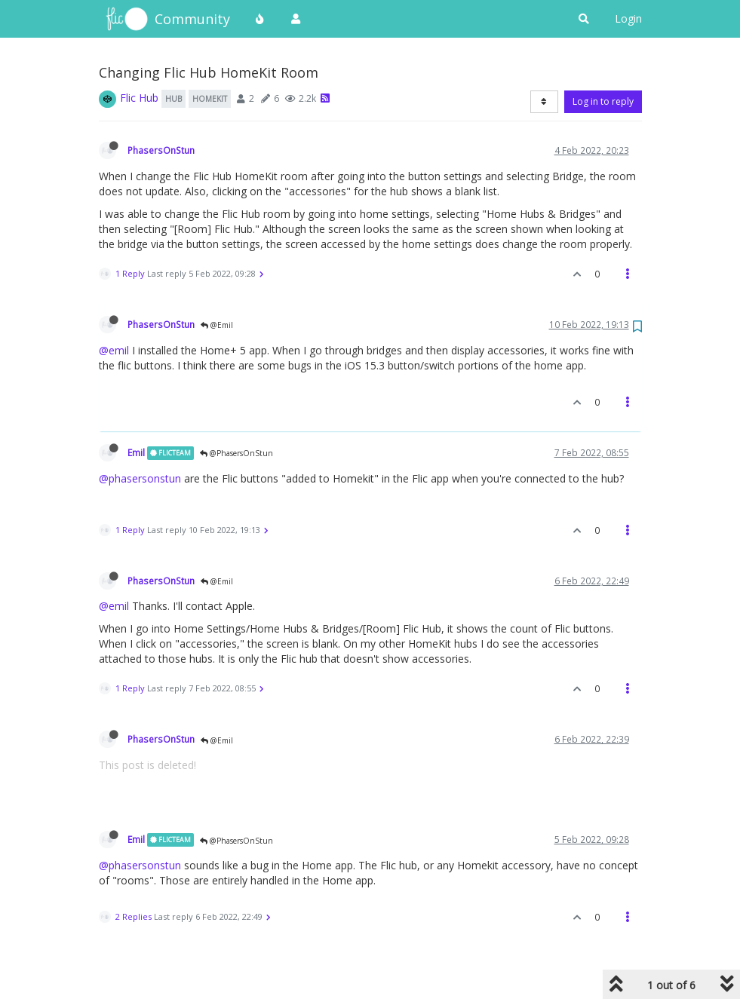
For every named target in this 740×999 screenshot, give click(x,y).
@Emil (217, 325)
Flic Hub (139, 97)
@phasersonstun (140, 478)
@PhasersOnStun (236, 453)
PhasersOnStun (161, 150)
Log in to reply (603, 101)
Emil (136, 452)
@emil (114, 350)
